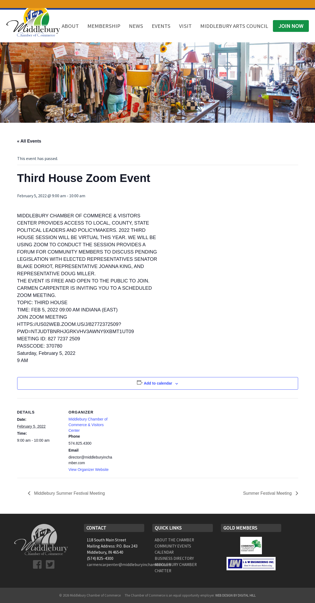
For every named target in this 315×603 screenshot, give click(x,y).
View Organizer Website (89, 469)
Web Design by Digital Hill (235, 595)
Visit (185, 26)
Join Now (291, 26)
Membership (103, 26)
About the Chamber (174, 539)
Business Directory (174, 558)
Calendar (164, 552)
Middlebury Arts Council (234, 26)
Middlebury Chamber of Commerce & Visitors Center (88, 425)
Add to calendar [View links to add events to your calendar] (158, 383)
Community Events (173, 546)
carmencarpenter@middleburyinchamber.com (129, 564)
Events (161, 26)
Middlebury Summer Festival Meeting (69, 493)
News (136, 26)
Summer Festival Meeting (268, 493)
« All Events (29, 141)
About (70, 26)
